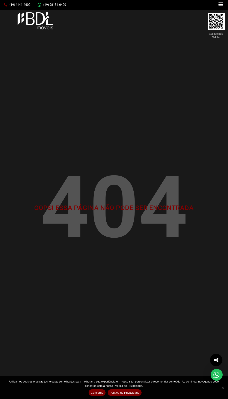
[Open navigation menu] (221, 5)
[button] (17, 5)
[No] (222, 388)
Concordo (97, 392)
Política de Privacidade (124, 392)
